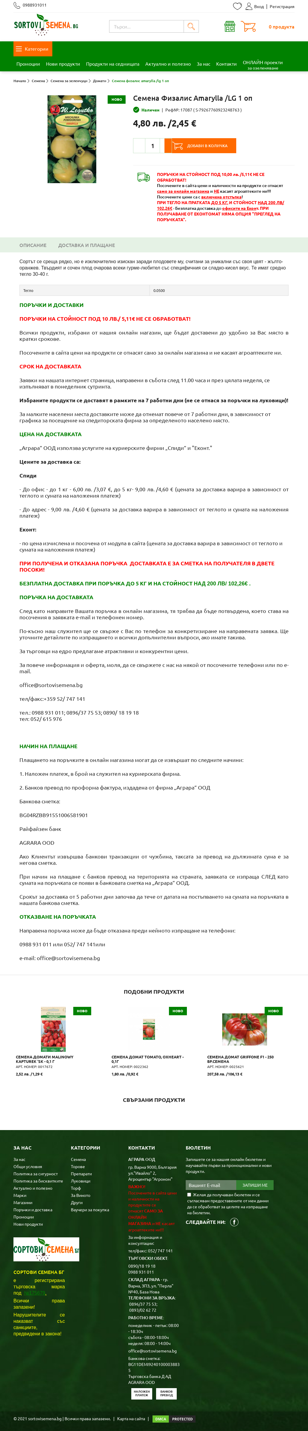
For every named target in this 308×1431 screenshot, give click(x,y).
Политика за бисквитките (38, 1179)
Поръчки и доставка (32, 1208)
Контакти (226, 64)
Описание (32, 245)
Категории (32, 49)
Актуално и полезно (168, 64)
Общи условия (27, 1165)
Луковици (80, 1179)
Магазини (22, 1200)
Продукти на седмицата (112, 64)
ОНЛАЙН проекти (263, 64)
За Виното (80, 1193)
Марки (19, 1193)
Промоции (28, 64)
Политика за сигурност (35, 1172)
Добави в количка (215, 146)
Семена (78, 1157)
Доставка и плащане (86, 245)
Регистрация (282, 6)
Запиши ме (255, 1183)
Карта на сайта (131, 1417)
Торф (76, 1186)
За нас (203, 64)
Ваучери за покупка (90, 1208)
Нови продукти (63, 64)
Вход (255, 6)
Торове (78, 1165)
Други (77, 1200)
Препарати (81, 1172)
